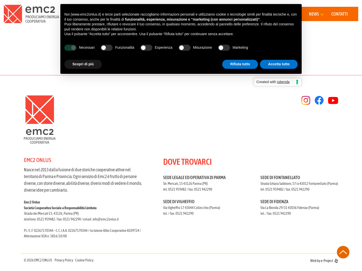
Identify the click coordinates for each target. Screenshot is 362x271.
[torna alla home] (31, 14)
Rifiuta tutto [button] (240, 64)
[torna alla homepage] (101, 119)
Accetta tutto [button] (279, 64)
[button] (316, 14)
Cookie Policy (84, 260)
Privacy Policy (64, 260)
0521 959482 (46, 219)
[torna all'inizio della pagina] (343, 252)
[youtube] (333, 100)
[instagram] (305, 100)
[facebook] (319, 100)
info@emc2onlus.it (106, 219)
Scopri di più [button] (83, 64)
